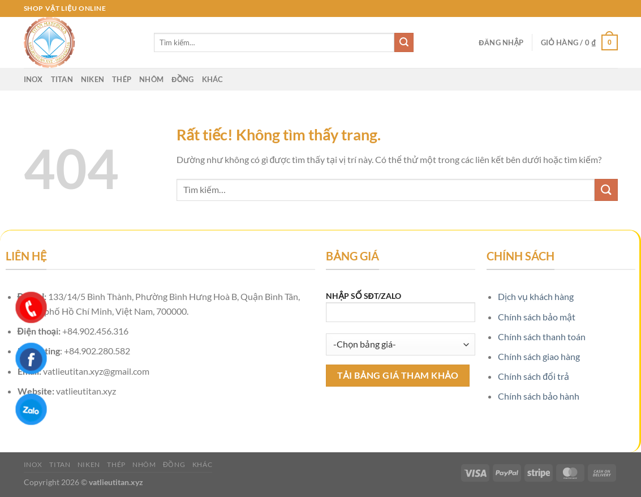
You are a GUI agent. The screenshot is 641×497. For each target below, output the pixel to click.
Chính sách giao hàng (539, 356)
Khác (212, 79)
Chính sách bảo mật (536, 316)
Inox (33, 79)
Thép (121, 79)
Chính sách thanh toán (542, 336)
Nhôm (151, 79)
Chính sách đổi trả (533, 376)
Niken (92, 79)
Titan (62, 79)
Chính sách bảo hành (538, 396)
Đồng (182, 79)
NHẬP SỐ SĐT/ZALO (400, 310)
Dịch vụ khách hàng (536, 296)
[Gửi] (404, 42)
